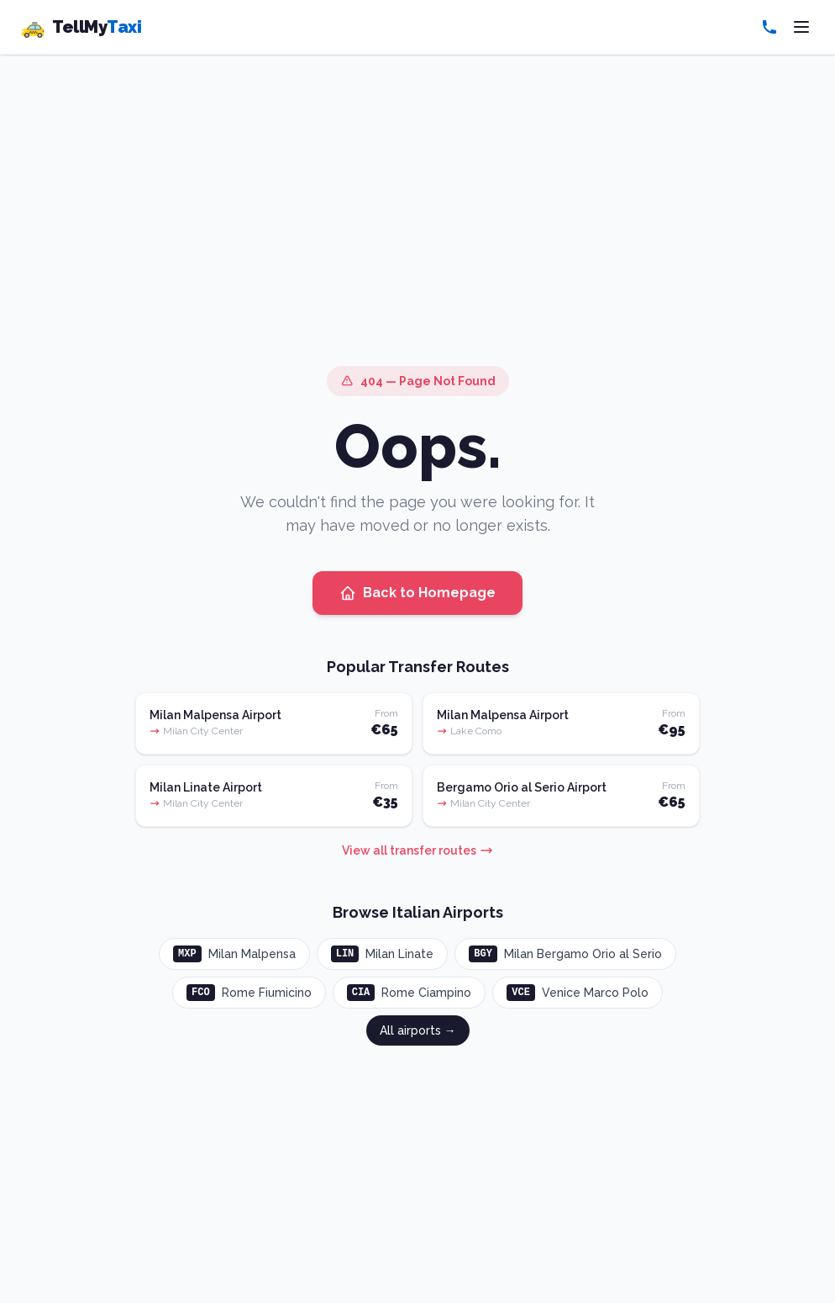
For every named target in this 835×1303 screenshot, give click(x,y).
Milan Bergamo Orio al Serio (565, 953)
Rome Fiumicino (249, 992)
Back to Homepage (417, 593)
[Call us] (769, 27)
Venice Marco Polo (578, 992)
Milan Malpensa (234, 953)
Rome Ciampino (409, 992)
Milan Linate (382, 953)
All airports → (418, 1030)
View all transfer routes (417, 850)
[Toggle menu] (801, 26)
